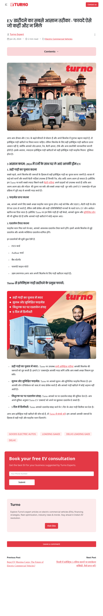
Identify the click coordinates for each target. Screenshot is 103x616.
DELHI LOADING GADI (78, 434)
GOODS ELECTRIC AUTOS (22, 434)
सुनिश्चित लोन (89, 212)
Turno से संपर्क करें (57, 414)
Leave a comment (51, 544)
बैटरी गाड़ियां (49, 182)
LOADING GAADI (51, 434)
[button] (6, 4)
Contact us (92, 4)
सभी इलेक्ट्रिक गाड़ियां (64, 366)
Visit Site (51, 525)
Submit (21, 482)
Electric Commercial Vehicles (58, 39)
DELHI (12, 440)
